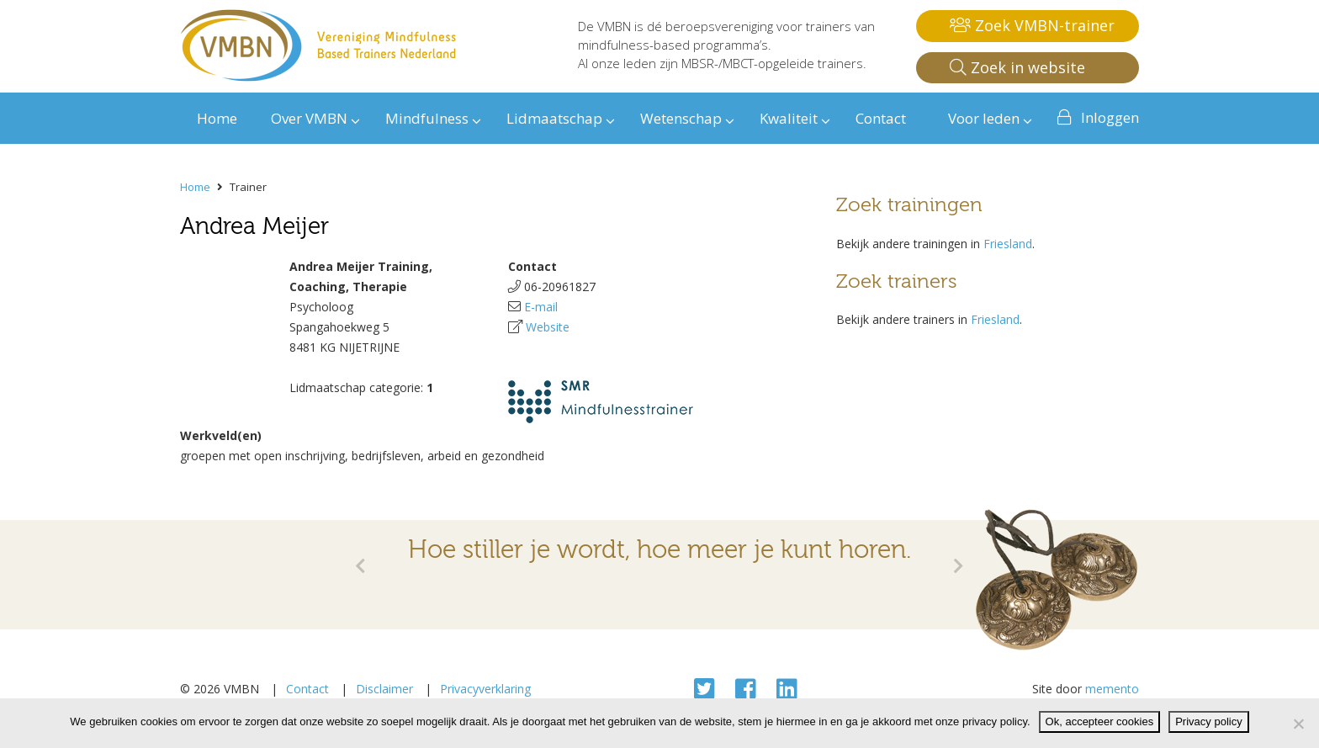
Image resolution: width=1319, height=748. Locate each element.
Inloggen (1110, 117)
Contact (307, 689)
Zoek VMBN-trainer (1032, 25)
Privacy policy (1208, 721)
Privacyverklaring (485, 689)
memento (1112, 689)
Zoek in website (1017, 67)
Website (547, 327)
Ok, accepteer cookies (1100, 721)
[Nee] (1298, 723)
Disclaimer (384, 689)
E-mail (541, 307)
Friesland (1007, 244)
